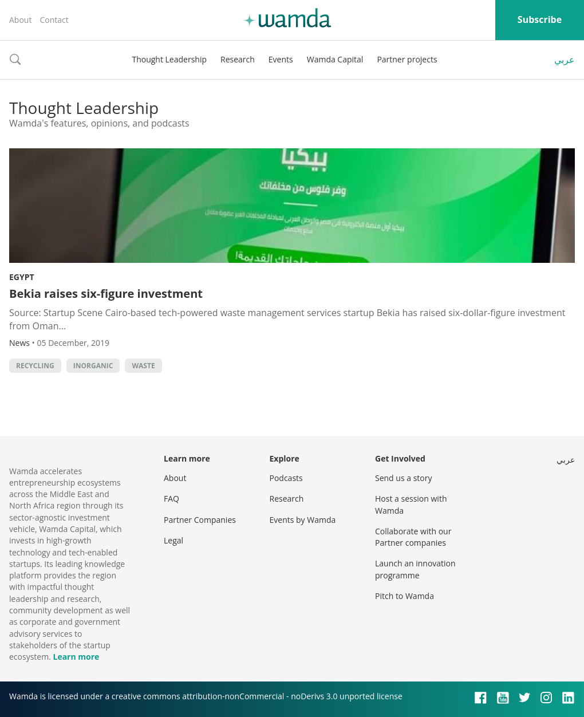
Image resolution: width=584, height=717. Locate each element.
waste (143, 366)
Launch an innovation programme (415, 569)
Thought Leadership (169, 59)
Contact (54, 19)
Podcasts (286, 477)
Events (281, 59)
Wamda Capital (335, 59)
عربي (564, 59)
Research (237, 59)
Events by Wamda (303, 519)
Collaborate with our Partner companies (413, 537)
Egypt (21, 276)
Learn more (76, 656)
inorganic (93, 366)
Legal (173, 540)
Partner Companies (200, 519)
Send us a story (403, 477)
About (20, 19)
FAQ (171, 498)
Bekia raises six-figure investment (106, 293)
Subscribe (540, 19)
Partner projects (407, 59)
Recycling (35, 366)
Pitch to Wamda (404, 595)
